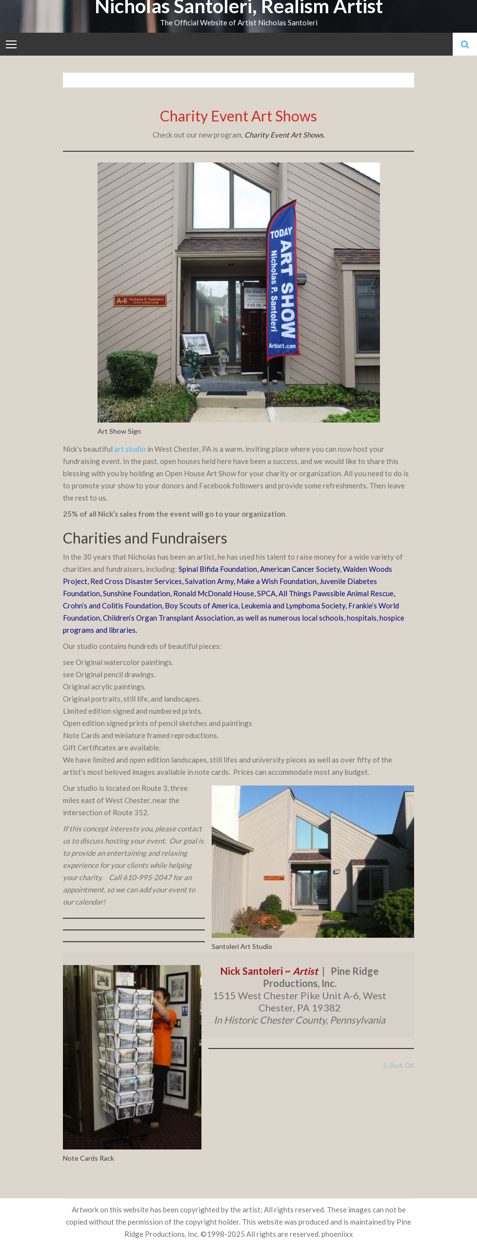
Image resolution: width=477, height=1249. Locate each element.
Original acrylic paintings (103, 686)
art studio (130, 448)
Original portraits (91, 698)
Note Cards (81, 735)
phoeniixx (337, 1233)
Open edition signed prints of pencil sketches (135, 723)
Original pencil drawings (115, 674)
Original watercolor (108, 662)
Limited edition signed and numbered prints (132, 710)
